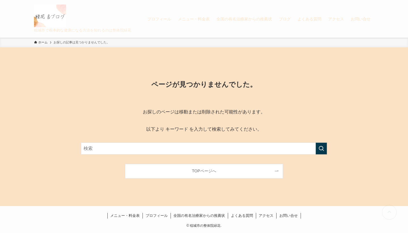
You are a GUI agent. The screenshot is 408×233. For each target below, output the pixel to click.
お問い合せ (288, 215)
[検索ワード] (204, 148)
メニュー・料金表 (125, 215)
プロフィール (157, 215)
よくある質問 (242, 215)
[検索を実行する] (321, 148)
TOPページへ (204, 171)
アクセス (266, 215)
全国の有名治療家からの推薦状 (199, 215)
